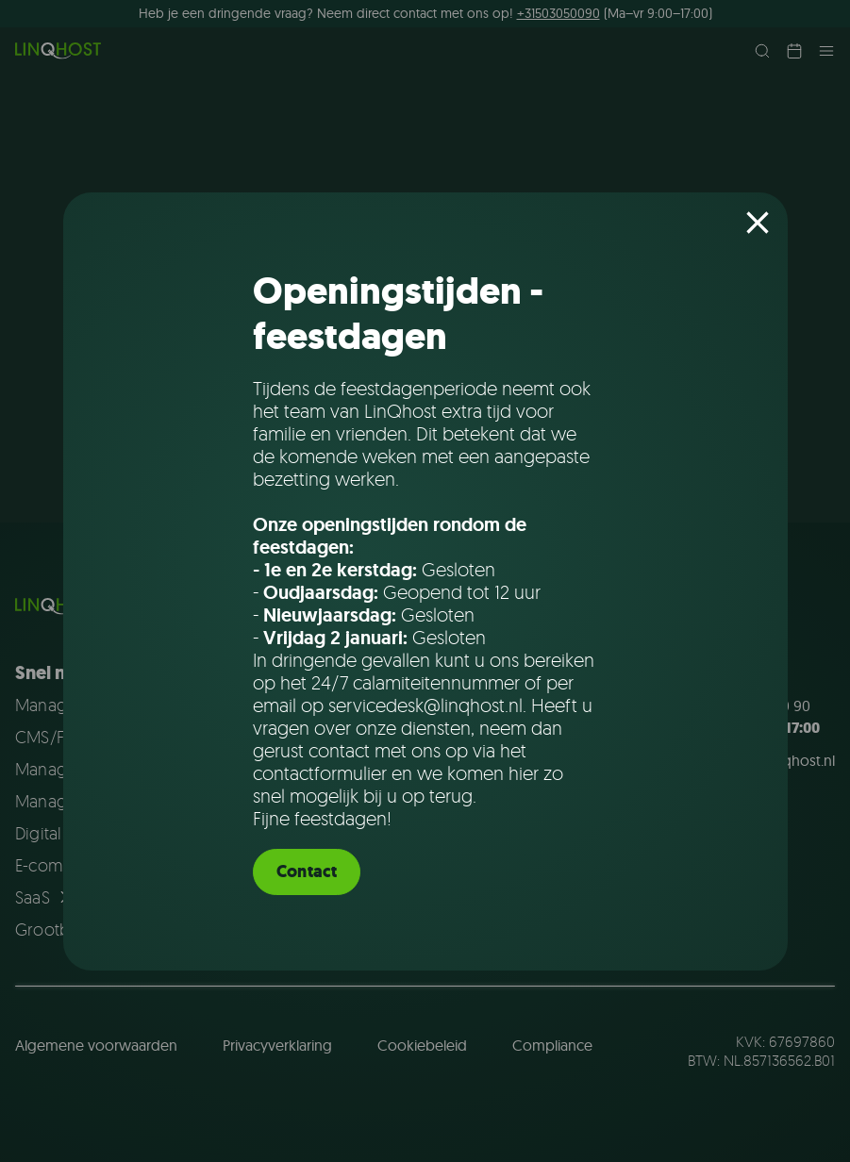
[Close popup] (757, 222)
